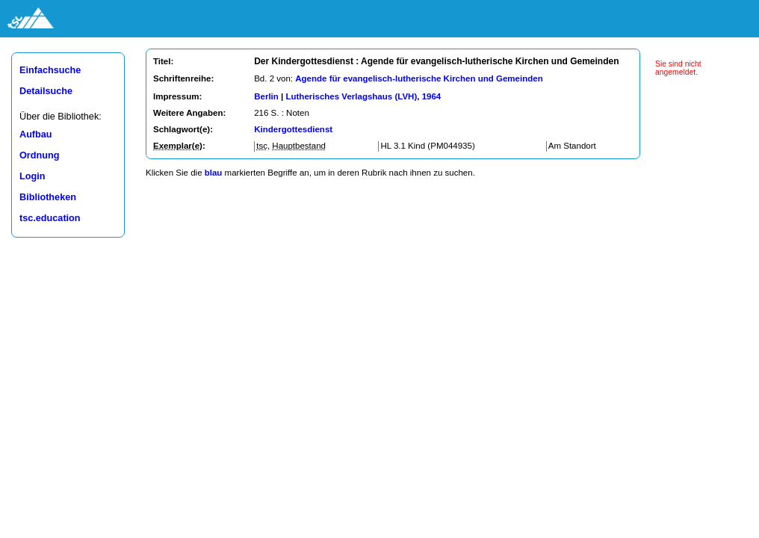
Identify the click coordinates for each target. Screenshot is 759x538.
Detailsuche (45, 91)
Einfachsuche (50, 70)
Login (32, 176)
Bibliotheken (47, 197)
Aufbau (35, 134)
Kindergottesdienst (293, 129)
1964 (432, 96)
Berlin (266, 96)
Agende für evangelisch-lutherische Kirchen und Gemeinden (418, 78)
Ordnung (39, 155)
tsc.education (50, 218)
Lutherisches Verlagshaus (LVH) (351, 96)
